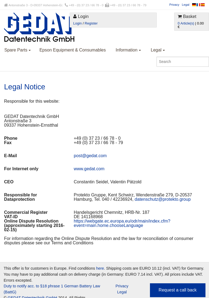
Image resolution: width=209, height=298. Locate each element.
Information (128, 50)
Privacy (174, 4)
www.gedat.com (89, 168)
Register (91, 23)
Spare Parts (17, 50)
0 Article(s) (186, 23)
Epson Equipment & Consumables (72, 50)
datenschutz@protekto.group (163, 199)
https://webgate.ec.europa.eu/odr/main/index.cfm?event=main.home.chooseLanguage (122, 223)
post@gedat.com (90, 155)
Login (77, 23)
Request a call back (178, 290)
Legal (185, 4)
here (100, 268)
